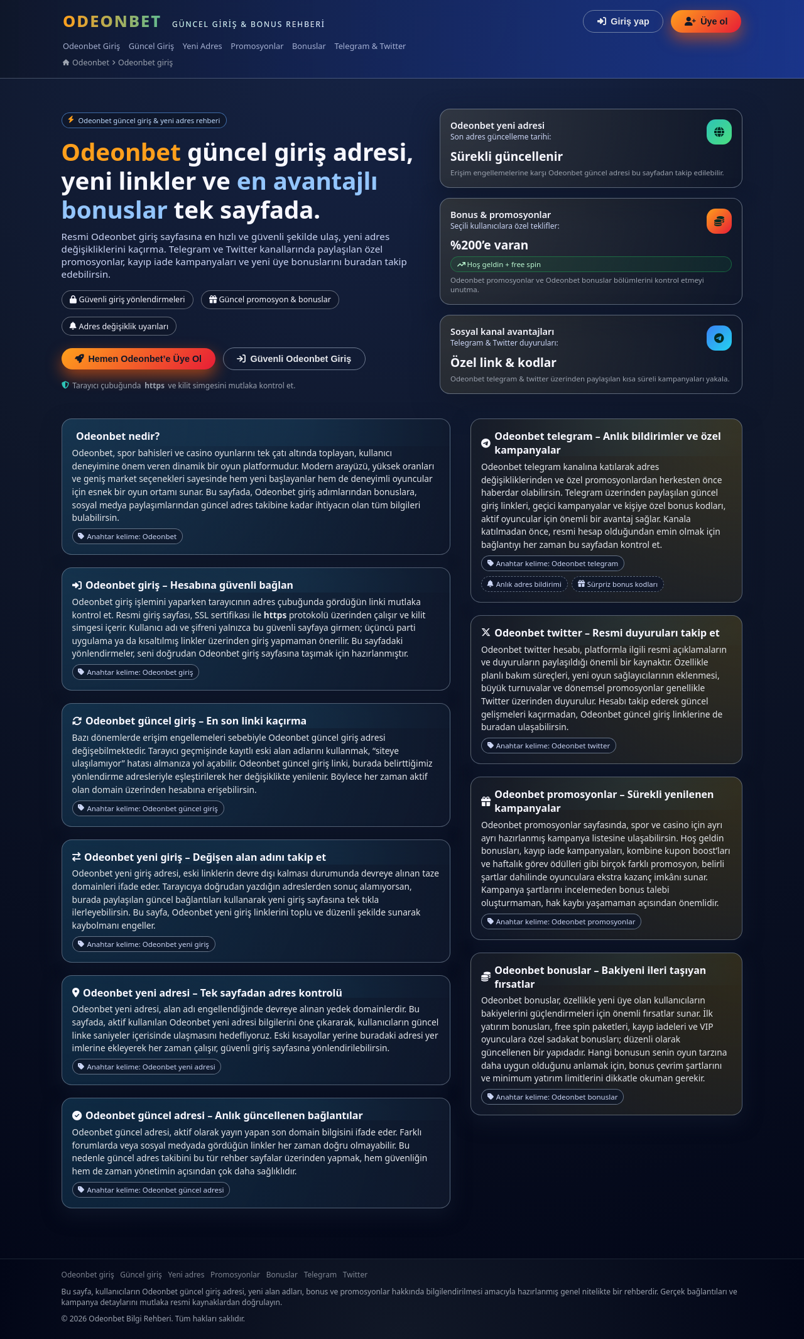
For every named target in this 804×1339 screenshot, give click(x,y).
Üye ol (706, 21)
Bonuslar (309, 46)
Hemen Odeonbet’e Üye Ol (138, 359)
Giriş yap (623, 21)
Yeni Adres (202, 46)
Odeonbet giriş (145, 62)
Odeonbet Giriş (91, 46)
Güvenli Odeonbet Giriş (294, 359)
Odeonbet (90, 62)
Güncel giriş (141, 1274)
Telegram (320, 1274)
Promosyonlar (257, 46)
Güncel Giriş (151, 46)
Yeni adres (186, 1274)
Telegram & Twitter (370, 46)
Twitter (355, 1274)
